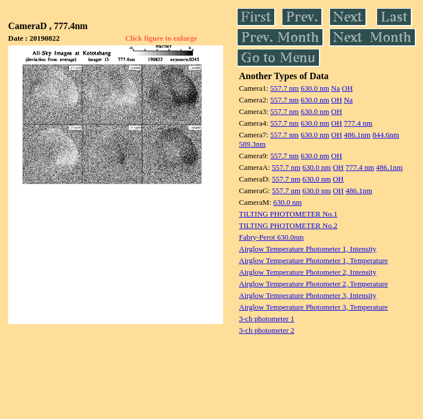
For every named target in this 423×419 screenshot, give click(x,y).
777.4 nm (358, 123)
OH (347, 88)
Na (335, 88)
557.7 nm (284, 88)
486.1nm (357, 134)
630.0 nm (314, 88)
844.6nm (385, 134)
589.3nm (252, 144)
